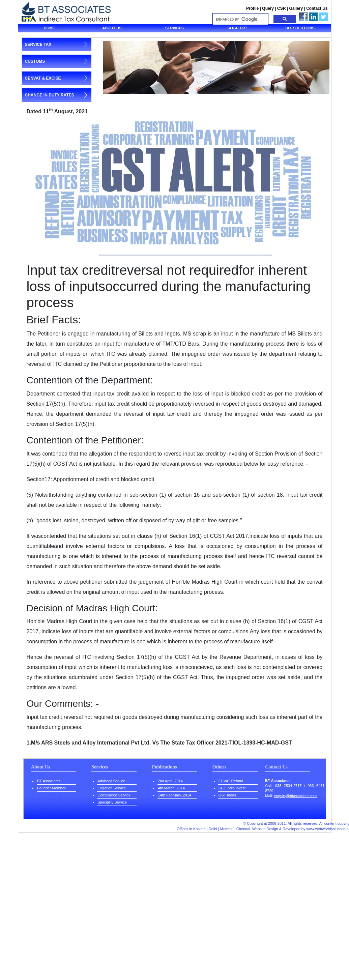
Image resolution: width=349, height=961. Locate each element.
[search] (240, 19)
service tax (38, 44)
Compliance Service (113, 795)
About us (111, 28)
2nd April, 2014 (170, 781)
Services (174, 28)
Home (49, 28)
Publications (164, 766)
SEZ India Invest (232, 788)
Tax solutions (299, 28)
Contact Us (316, 8)
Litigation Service (111, 788)
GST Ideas (227, 795)
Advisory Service (111, 781)
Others (219, 766)
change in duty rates (49, 95)
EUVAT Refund (231, 781)
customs (35, 61)
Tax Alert (237, 28)
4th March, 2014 (171, 788)
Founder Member (51, 788)
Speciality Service (112, 802)
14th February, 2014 (174, 795)
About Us (40, 766)
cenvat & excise (43, 78)
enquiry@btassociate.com (295, 796)
